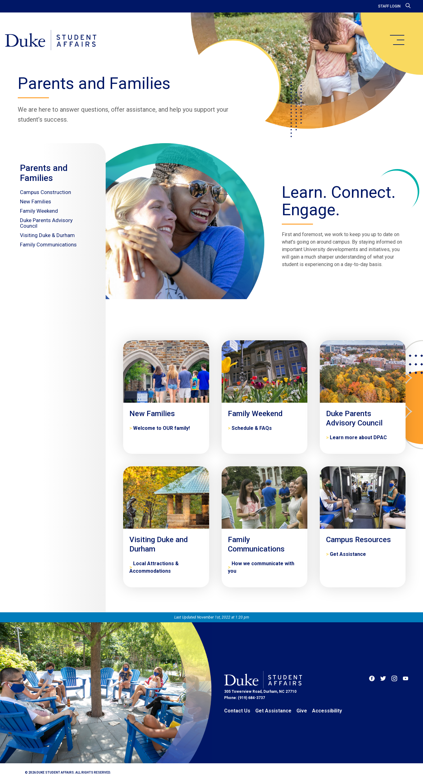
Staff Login (389, 6)
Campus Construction (45, 192)
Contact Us (237, 711)
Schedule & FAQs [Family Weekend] (252, 428)
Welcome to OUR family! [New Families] (161, 428)
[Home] (50, 40)
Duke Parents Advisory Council (46, 223)
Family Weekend (39, 211)
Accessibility (327, 711)
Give (301, 711)
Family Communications (48, 244)
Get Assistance (273, 711)
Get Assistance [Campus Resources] (348, 554)
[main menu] (396, 40)
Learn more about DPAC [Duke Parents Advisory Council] (358, 437)
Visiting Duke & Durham (47, 235)
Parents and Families (44, 173)
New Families (35, 201)
